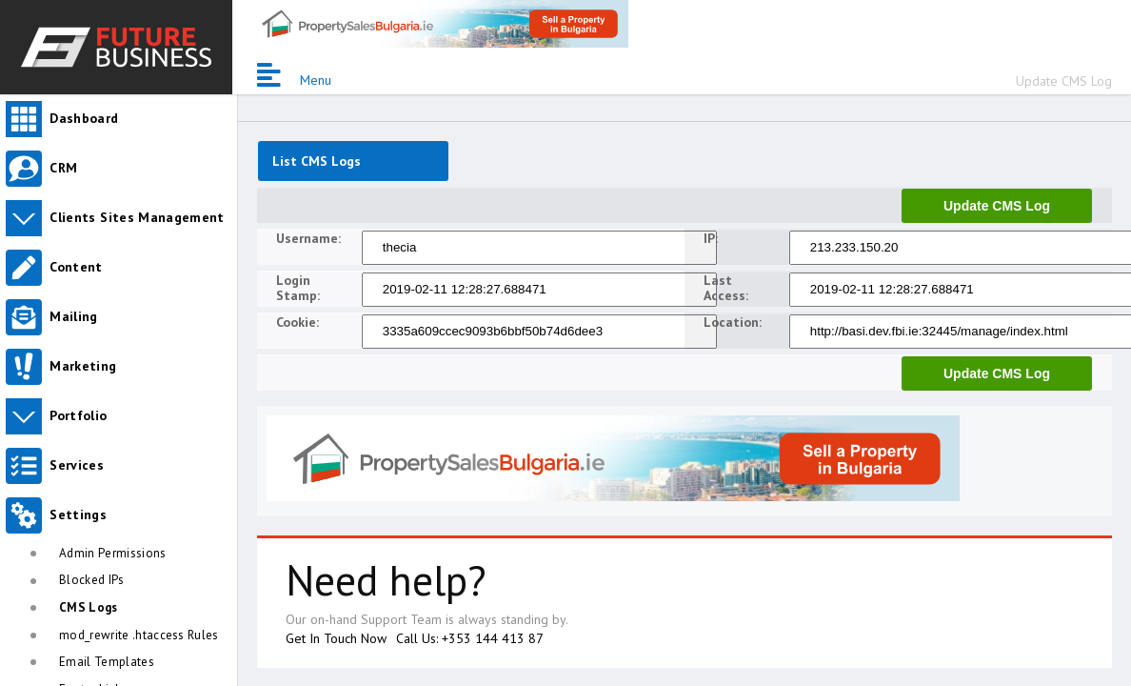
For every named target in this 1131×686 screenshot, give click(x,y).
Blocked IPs (92, 580)
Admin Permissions (113, 553)
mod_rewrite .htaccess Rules (139, 635)
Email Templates (106, 662)
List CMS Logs (316, 161)
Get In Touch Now (336, 638)
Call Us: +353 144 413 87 (470, 638)
